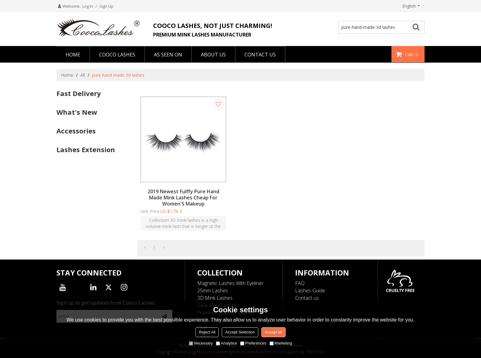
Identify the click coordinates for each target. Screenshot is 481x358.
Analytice (226, 343)
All (82, 75)
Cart (412, 54)
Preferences (253, 343)
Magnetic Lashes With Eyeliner (230, 283)
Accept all (273, 332)
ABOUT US (213, 54)
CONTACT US (260, 54)
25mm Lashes (212, 290)
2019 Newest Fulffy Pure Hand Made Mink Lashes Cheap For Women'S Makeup (183, 197)
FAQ (300, 283)
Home (67, 75)
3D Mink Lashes (215, 297)
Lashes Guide (310, 290)
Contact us (307, 297)
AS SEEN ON (168, 54)
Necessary (201, 343)
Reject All (207, 332)
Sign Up (106, 6)
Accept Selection (240, 332)
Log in (87, 6)
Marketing (281, 343)
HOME (73, 54)
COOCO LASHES (117, 54)
